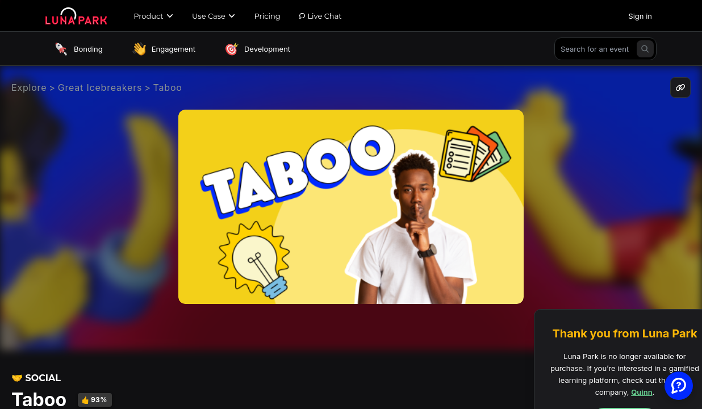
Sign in (640, 15)
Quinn (641, 392)
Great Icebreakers (100, 87)
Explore (29, 87)
